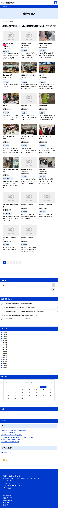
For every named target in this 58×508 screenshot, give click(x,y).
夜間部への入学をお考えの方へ (10, 442)
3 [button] (10, 262)
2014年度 (4, 355)
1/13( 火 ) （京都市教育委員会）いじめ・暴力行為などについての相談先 (18, 307)
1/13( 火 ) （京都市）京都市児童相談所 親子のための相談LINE (16, 304)
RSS (6, 460)
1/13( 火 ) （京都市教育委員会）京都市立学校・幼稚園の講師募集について (19, 315)
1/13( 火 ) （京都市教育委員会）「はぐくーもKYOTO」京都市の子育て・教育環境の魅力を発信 (23, 311)
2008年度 (4, 368)
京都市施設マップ (6, 452)
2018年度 (4, 347)
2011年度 (4, 361)
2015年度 (4, 353)
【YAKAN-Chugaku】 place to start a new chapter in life (17, 437)
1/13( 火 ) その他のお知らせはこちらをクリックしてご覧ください (16, 319)
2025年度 (4, 332)
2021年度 (4, 341)
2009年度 (4, 365)
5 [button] (17, 262)
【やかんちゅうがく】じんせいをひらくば (11, 435)
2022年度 (4, 339)
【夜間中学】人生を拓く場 (8, 432)
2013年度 (4, 357)
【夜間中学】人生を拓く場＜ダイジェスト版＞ (13, 430)
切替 (53, 290)
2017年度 (4, 349)
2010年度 (4, 363)
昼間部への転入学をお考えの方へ (11, 439)
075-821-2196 (10, 481)
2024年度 (4, 334)
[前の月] (6, 382)
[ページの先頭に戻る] (55, 505)
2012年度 (4, 359)
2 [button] (7, 262)
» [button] (20, 262)
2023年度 (4, 337)
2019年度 (4, 345)
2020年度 (4, 343)
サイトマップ (8, 488)
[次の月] (51, 382)
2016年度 (4, 351)
